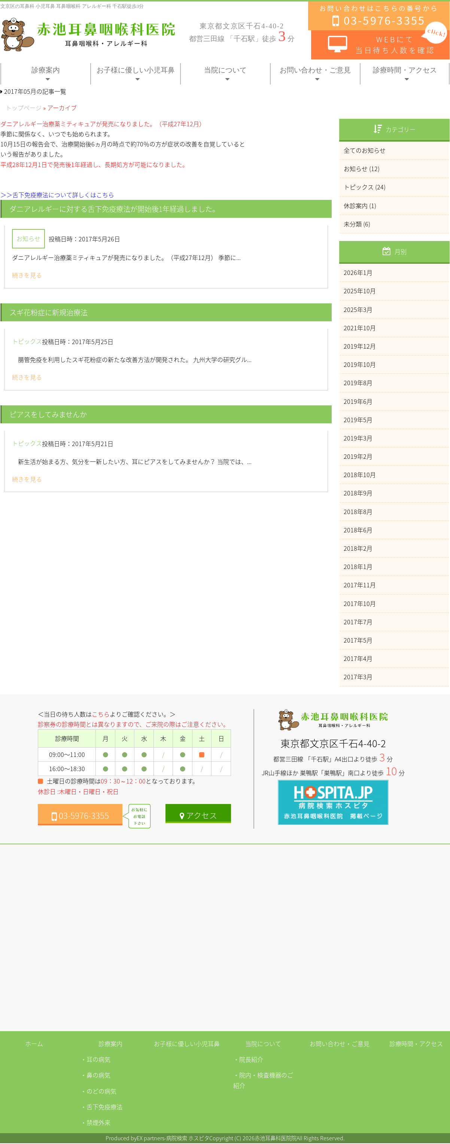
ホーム (34, 1043)
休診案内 (356, 205)
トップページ (24, 107)
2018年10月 (360, 474)
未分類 (353, 223)
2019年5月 (358, 419)
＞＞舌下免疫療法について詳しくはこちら (57, 194)
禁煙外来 (98, 1123)
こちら (101, 713)
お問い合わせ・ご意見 (315, 70)
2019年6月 (358, 401)
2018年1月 (358, 566)
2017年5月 (358, 640)
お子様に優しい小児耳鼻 (136, 70)
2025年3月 (358, 309)
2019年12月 (360, 345)
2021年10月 (360, 327)
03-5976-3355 (80, 816)
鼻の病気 (98, 1075)
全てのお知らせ (365, 150)
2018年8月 (358, 511)
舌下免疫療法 (104, 1107)
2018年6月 (358, 529)
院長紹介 (251, 1059)
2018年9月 (358, 492)
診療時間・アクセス (405, 70)
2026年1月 (358, 272)
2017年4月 (358, 658)
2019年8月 (358, 382)
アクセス (198, 815)
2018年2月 (358, 548)
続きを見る (27, 275)
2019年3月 (358, 437)
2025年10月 (360, 290)
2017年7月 (358, 621)
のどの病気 (101, 1091)
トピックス (27, 341)
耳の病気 (98, 1059)
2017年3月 (358, 676)
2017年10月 (360, 603)
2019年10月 (360, 364)
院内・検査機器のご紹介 (263, 1080)
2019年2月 (358, 456)
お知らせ (28, 238)
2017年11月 (360, 584)
